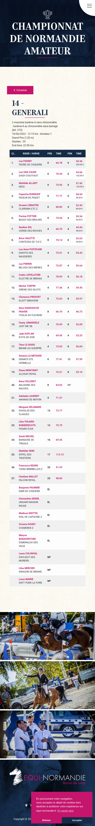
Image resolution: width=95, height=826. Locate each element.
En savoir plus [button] (65, 810)
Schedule (20, 90)
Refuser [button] (46, 820)
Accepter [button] (77, 820)
